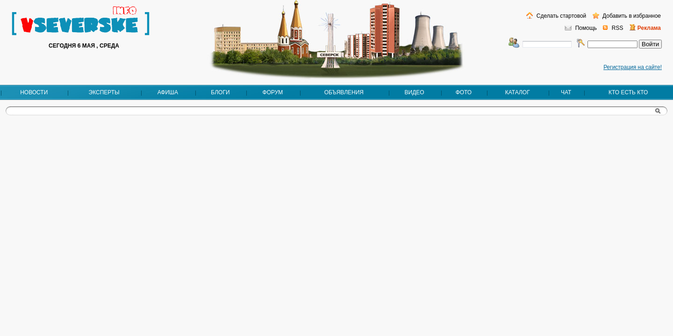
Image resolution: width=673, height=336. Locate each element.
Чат (566, 92)
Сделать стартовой (560, 16)
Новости (34, 92)
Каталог (517, 92)
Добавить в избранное (631, 16)
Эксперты (104, 92)
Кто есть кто (628, 92)
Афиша (168, 92)
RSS (617, 28)
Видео (414, 92)
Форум (273, 92)
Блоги (220, 92)
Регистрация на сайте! (632, 67)
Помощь (586, 28)
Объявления (344, 92)
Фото (464, 92)
